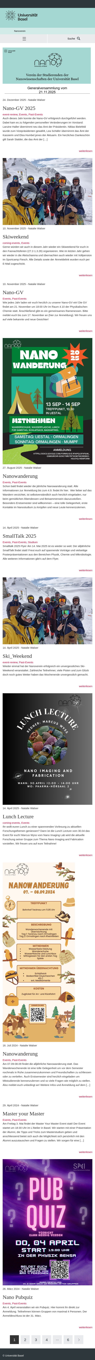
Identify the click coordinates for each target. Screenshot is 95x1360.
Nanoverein (19, 31)
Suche (71, 38)
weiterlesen (85, 151)
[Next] (78, 1339)
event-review (10, 114)
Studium (33, 542)
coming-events (11, 243)
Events (23, 114)
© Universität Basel (13, 1355)
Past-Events (35, 114)
